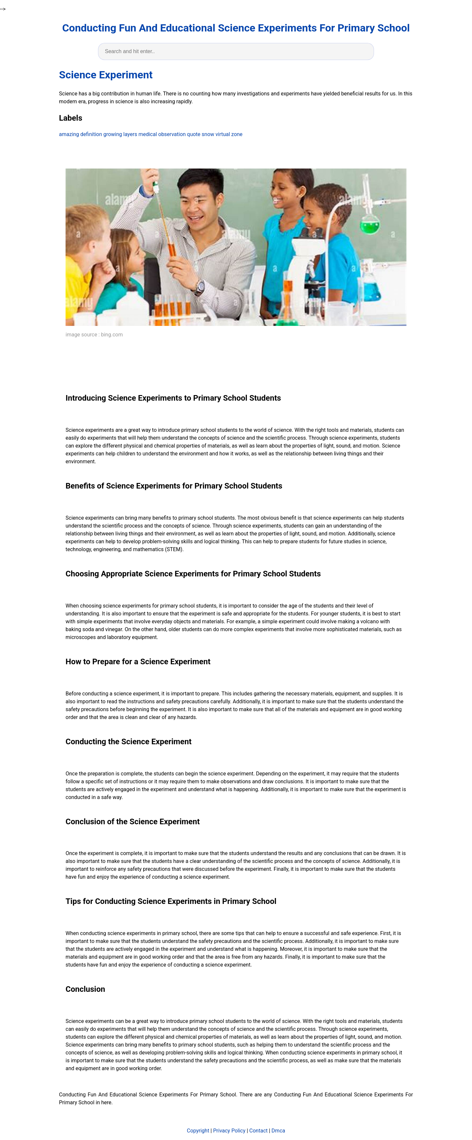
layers (130, 134)
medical (147, 134)
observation (172, 134)
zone (237, 134)
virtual (223, 134)
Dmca (278, 1131)
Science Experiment (105, 75)
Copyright (198, 1131)
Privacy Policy (229, 1131)
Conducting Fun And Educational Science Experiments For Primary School (236, 28)
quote (194, 134)
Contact (258, 1131)
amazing (69, 134)
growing (112, 134)
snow (208, 134)
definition (91, 134)
